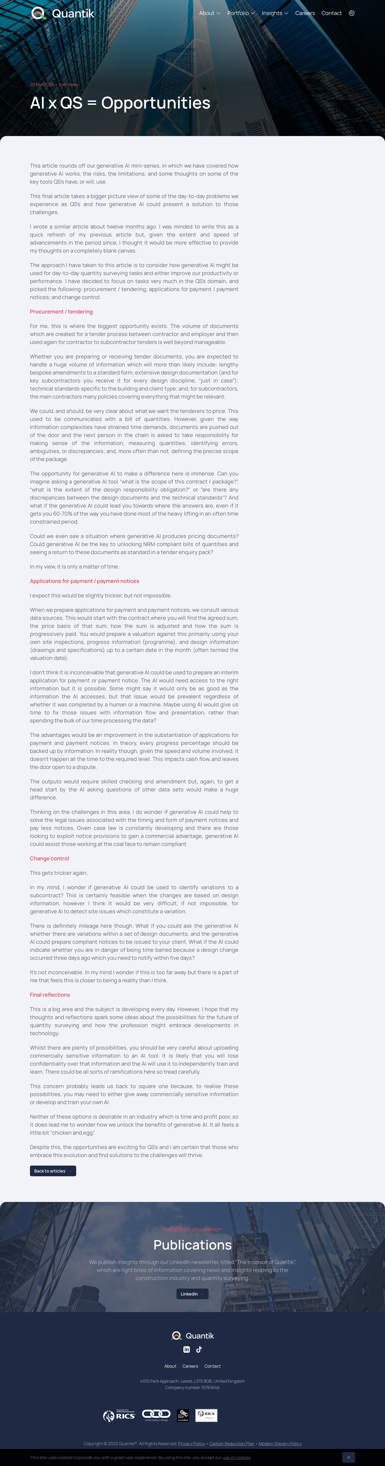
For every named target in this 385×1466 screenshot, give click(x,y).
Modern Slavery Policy (280, 1443)
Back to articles (50, 1171)
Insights (275, 13)
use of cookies (236, 1457)
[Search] (351, 13)
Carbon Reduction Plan (232, 1443)
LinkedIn (189, 1294)
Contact (332, 13)
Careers (305, 13)
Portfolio (242, 13)
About (210, 13)
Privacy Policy (191, 1443)
